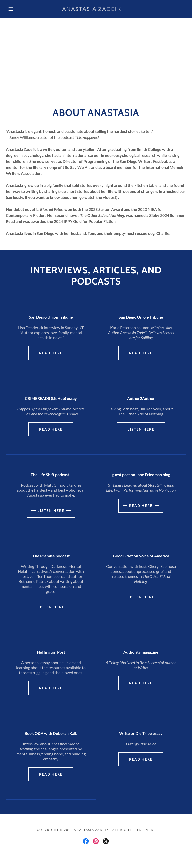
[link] (92, 9)
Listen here (141, 429)
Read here (51, 353)
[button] (11, 9)
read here (141, 505)
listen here (51, 510)
